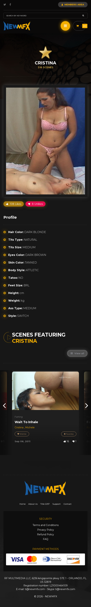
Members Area (73, 4)
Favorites (69, 434)
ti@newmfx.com (35, 589)
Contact (67, 504)
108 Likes (13, 204)
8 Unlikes (35, 204)
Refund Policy (45, 534)
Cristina (19, 427)
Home (22, 504)
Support (56, 504)
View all (77, 353)
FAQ (45, 539)
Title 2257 (45, 504)
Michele (30, 427)
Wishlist (21, 434)
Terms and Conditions (46, 525)
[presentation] (4, 405)
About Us (33, 504)
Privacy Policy (45, 529)
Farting (19, 416)
